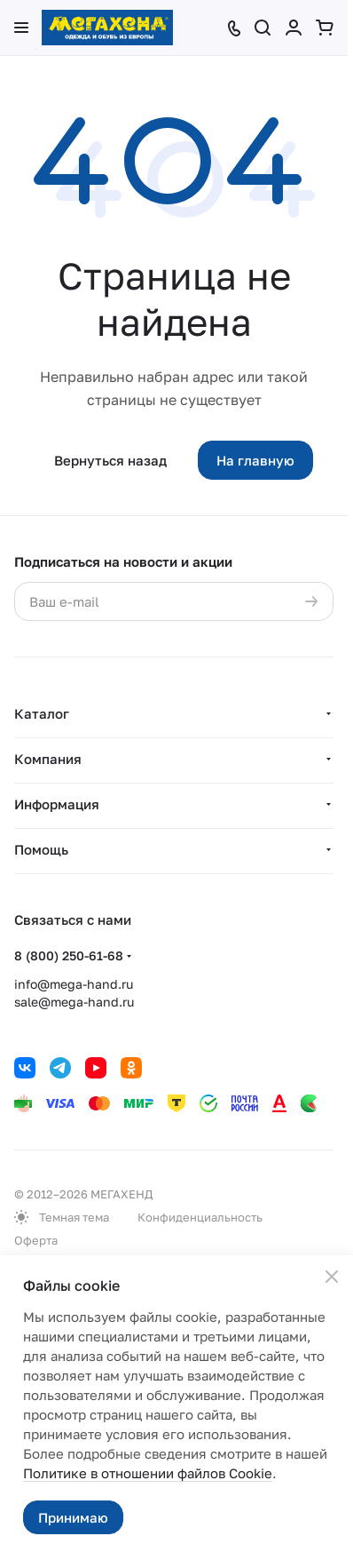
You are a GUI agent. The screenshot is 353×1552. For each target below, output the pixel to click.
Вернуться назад (110, 460)
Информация (56, 804)
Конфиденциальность (200, 1217)
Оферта (36, 1240)
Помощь (41, 849)
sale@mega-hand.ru (74, 1001)
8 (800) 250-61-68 (68, 955)
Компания (48, 759)
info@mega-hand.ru (73, 983)
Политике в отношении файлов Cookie (147, 1473)
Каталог (41, 713)
